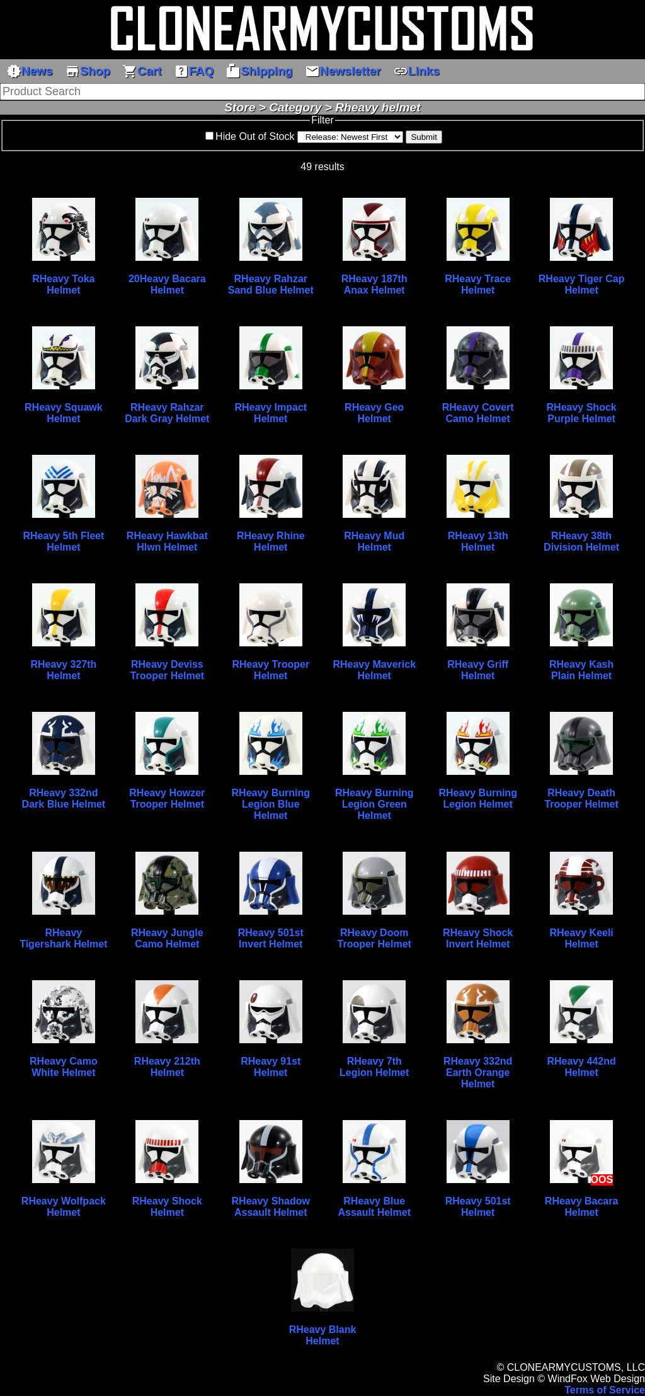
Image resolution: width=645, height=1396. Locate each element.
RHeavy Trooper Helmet (270, 670)
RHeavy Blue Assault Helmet (374, 1207)
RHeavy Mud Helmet (374, 541)
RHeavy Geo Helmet (374, 413)
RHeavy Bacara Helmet (582, 1207)
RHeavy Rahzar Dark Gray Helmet (167, 413)
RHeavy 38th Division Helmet (581, 541)
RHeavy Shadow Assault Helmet (271, 1207)
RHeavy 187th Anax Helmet (374, 284)
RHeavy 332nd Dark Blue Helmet (64, 798)
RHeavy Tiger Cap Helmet (582, 284)
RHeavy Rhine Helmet (271, 541)
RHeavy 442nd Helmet (581, 1067)
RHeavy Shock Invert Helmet (478, 938)
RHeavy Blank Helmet (323, 1335)
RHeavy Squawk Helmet (64, 413)
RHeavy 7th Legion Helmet (374, 1067)
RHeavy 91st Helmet (270, 1067)
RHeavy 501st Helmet (478, 1207)
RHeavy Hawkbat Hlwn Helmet (167, 541)
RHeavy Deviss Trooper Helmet (167, 670)
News (29, 71)
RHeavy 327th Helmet (63, 670)
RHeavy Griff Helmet (477, 670)
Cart (141, 71)
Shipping (258, 71)
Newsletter (343, 71)
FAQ (194, 71)
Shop (87, 71)
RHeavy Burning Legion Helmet (477, 798)
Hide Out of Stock (254, 136)
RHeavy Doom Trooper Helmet (374, 938)
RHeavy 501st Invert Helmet (271, 938)
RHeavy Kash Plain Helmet (581, 670)
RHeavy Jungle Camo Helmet (167, 938)
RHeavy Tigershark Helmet (63, 938)
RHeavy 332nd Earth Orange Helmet (477, 1072)
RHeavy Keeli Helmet (581, 938)
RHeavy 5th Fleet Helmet (63, 541)
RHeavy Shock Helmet (167, 1207)
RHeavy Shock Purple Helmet (582, 413)
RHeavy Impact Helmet (270, 413)
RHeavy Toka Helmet (63, 284)
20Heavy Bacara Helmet (167, 284)
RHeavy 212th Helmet (167, 1067)
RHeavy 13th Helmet (478, 541)
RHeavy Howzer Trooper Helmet (167, 798)
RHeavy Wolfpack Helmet (63, 1207)
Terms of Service (604, 1390)
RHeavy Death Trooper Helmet (581, 798)
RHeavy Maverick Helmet (374, 670)
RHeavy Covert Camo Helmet (478, 413)
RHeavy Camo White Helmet (64, 1067)
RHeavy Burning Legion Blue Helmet (271, 804)
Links (416, 71)
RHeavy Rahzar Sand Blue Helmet (271, 284)
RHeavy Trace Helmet (478, 284)
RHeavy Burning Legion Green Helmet (374, 804)
